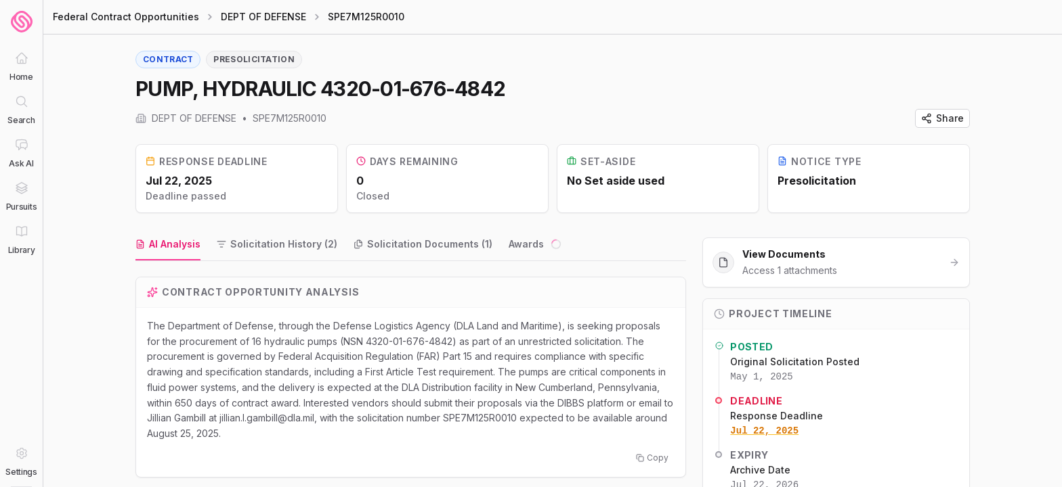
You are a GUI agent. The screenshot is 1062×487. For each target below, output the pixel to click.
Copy (652, 458)
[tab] (167, 244)
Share (942, 118)
